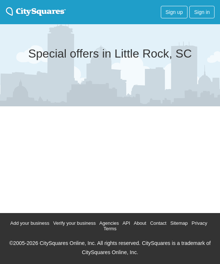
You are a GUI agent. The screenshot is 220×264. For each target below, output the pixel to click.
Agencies (109, 223)
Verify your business (74, 223)
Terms (109, 228)
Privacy (199, 223)
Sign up (174, 12)
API (126, 223)
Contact (158, 223)
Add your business (29, 223)
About (140, 223)
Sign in (202, 12)
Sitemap (179, 223)
